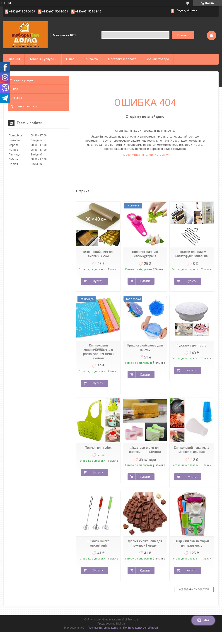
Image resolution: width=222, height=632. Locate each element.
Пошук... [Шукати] (183, 35)
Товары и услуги (41, 59)
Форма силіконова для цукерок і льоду (145, 543)
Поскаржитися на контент (104, 627)
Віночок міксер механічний (98, 543)
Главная (14, 59)
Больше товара (157, 59)
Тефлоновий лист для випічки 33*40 (98, 254)
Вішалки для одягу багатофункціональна (191, 254)
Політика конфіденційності (140, 627)
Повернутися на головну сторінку (145, 154)
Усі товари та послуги (194, 589)
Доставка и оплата (122, 59)
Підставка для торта (191, 345)
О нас (70, 59)
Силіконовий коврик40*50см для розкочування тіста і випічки (98, 352)
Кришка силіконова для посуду (145, 347)
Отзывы (16, 97)
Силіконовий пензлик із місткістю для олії (191, 450)
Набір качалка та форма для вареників (192, 543)
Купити (98, 281)
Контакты (91, 59)
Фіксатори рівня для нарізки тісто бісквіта (145, 450)
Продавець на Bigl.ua (111, 623)
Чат (203, 620)
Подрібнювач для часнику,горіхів (145, 254)
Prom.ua (133, 619)
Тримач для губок (98, 447)
